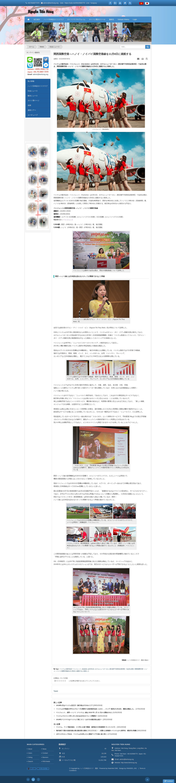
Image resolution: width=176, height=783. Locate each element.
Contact (45, 753)
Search (30, 761)
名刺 (29, 105)
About (30, 749)
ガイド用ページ (33, 100)
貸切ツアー (32, 110)
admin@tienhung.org (50, 3)
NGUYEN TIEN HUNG (120, 744)
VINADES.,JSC (131, 768)
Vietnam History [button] (123, 19)
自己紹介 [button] (37, 19)
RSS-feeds (46, 761)
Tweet (56, 691)
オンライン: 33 (43, 768)
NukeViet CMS (113, 768)
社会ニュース (33, 91)
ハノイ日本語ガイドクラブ (37, 86)
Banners (45, 757)
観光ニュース (33, 96)
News (44, 749)
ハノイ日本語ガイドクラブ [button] (54, 19)
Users (30, 753)
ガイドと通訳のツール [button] (97, 19)
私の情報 (31, 81)
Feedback (168, 781)
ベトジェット (68, 220)
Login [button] (135, 19)
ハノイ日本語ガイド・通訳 (89, 768)
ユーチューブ (33, 115)
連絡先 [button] (111, 19)
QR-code (31, 768)
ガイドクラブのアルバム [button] (76, 19)
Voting (30, 757)
